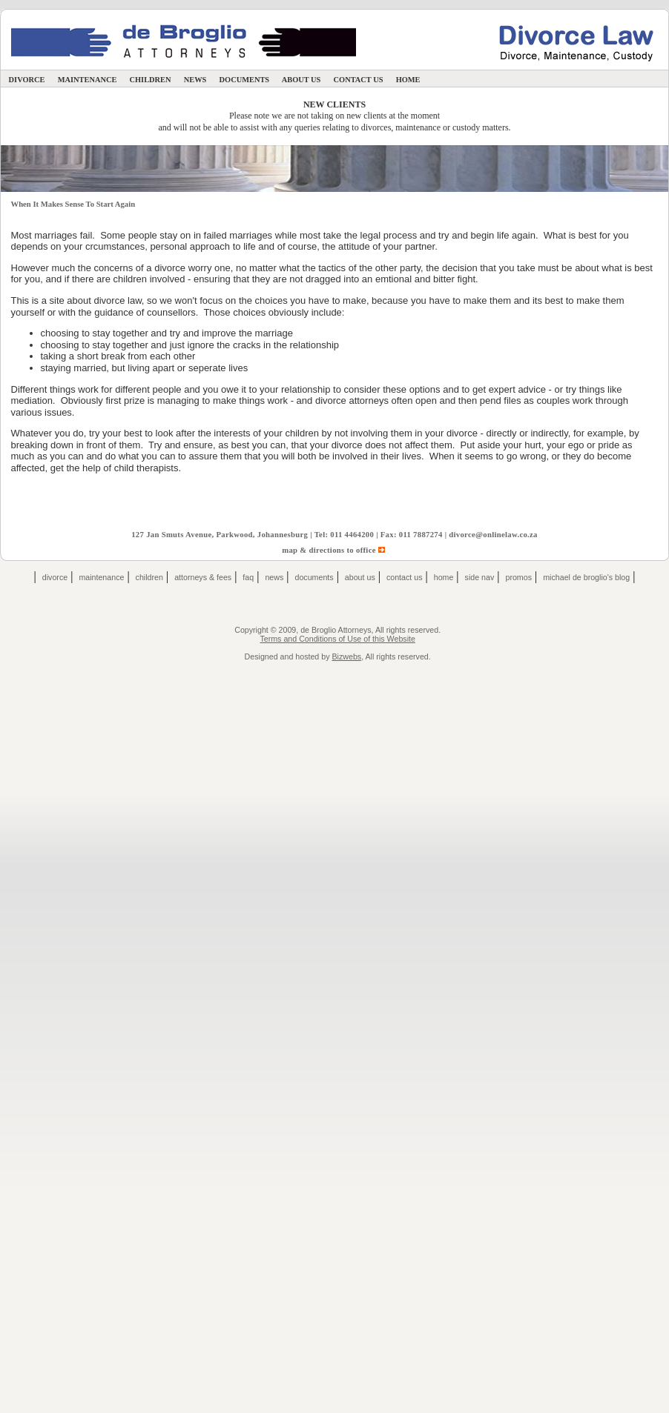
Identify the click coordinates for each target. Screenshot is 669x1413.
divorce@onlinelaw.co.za (493, 535)
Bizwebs (346, 656)
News (195, 80)
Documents (244, 80)
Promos (518, 577)
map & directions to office (334, 550)
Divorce (27, 80)
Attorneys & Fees (202, 577)
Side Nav (480, 577)
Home (408, 80)
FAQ (248, 577)
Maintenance (87, 80)
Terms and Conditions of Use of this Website (337, 638)
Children (150, 80)
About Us (301, 80)
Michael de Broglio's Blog (586, 577)
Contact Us (358, 80)
